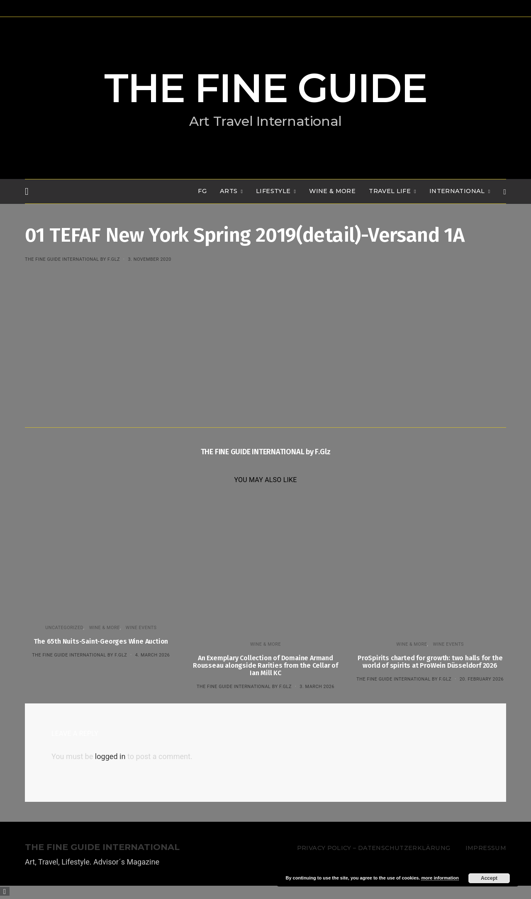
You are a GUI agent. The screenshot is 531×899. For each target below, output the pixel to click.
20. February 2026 (482, 679)
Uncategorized (64, 627)
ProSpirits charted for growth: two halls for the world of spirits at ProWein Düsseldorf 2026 (430, 661)
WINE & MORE (332, 191)
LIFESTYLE (273, 191)
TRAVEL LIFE (390, 191)
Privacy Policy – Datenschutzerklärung (373, 848)
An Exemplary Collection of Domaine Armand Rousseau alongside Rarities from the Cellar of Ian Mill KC (265, 665)
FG (202, 191)
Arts (228, 191)
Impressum (485, 848)
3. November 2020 (149, 259)
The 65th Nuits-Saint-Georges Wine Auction (101, 641)
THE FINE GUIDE (265, 88)
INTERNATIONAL (457, 191)
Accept (489, 878)
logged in (110, 756)
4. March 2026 (152, 655)
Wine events (141, 627)
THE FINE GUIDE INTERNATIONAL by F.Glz (72, 259)
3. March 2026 (317, 686)
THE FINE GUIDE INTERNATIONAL (102, 847)
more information (439, 877)
